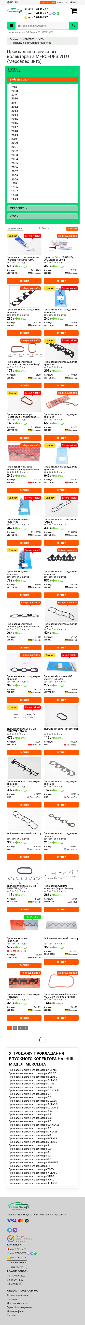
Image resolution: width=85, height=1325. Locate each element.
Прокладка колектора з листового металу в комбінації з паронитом (23, 363)
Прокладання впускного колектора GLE (30, 1121)
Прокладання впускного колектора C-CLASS (33, 1080)
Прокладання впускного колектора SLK (30, 1152)
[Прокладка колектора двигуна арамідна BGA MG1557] (24, 768)
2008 (14, 175)
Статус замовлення (17, 1295)
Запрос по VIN (48, 2)
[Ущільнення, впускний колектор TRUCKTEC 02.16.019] (61, 925)
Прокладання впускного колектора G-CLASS (33, 1104)
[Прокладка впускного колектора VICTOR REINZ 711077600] (24, 558)
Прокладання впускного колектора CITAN (31, 1083)
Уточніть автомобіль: (15, 70)
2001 (14, 146)
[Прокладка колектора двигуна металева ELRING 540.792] (24, 981)
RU (16, 2)
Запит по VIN (17, 1267)
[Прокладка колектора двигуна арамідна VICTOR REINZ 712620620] (61, 453)
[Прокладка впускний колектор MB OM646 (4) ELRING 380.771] (61, 981)
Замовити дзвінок (17, 1262)
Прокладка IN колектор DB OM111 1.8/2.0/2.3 (58, 677)
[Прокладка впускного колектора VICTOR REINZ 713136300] (24, 506)
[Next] (25, 1028)
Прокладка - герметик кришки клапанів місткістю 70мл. (23, 258)
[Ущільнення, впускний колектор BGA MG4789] (24, 820)
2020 (14, 91)
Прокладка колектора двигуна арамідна (23, 310)
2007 (14, 171)
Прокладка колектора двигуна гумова (60, 520)
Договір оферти (15, 1311)
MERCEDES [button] (18, 208)
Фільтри (72, 229)
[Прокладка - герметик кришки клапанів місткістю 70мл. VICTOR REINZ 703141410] (24, 244)
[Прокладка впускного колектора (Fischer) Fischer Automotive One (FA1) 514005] (61, 872)
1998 (14, 195)
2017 (14, 127)
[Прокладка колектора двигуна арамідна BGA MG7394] (61, 768)
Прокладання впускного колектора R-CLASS (33, 1138)
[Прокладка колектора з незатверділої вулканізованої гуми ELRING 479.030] (24, 610)
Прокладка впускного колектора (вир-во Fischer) (58, 887)
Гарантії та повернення (19, 1307)
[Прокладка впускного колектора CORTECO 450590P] (24, 925)
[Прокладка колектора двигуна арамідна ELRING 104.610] (24, 663)
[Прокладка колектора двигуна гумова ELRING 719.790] (61, 610)
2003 (14, 155)
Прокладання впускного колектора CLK (30, 1094)
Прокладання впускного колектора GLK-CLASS (34, 1124)
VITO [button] (14, 216)
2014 (14, 114)
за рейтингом (15, 229)
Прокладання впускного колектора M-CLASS (33, 1131)
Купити (24, 281)
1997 (14, 191)
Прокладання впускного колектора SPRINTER (33, 1162)
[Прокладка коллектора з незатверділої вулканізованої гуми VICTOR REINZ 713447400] (24, 401)
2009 (14, 179)
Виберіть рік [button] (19, 79)
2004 (14, 159)
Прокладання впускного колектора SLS (30, 1159)
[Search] (73, 26)
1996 (14, 187)
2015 (14, 119)
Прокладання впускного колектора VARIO (31, 1176)
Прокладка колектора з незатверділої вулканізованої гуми (23, 467)
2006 (14, 167)
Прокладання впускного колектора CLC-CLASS (34, 1090)
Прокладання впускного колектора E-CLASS (33, 1100)
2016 (14, 123)
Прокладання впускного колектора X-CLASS (33, 1183)
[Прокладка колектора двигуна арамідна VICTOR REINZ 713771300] (61, 348)
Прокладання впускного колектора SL (29, 1145)
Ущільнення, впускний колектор (61, 728)
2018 (14, 131)
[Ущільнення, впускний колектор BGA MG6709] (61, 715)
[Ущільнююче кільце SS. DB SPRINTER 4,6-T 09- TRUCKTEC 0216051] (24, 872)
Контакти (62, 2)
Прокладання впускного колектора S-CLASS (33, 1142)
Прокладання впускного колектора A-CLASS (33, 1070)
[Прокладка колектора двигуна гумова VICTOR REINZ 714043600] (61, 506)
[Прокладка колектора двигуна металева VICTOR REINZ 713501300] (61, 296)
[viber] (15, 1230)
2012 (14, 106)
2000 (14, 142)
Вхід (73, 2)
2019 (14, 135)
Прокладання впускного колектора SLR (30, 1155)
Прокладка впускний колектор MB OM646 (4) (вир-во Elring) (60, 995)
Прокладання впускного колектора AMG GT (32, 1073)
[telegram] (9, 1230)
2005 (14, 163)
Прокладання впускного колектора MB (30, 1135)
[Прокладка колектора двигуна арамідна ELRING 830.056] (24, 296)
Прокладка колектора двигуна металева (60, 310)
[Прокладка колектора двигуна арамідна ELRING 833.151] (61, 401)
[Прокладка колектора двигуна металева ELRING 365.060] (61, 558)
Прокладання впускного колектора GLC (30, 1118)
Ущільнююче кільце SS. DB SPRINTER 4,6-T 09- (21, 887)
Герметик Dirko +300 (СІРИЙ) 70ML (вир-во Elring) (59, 258)
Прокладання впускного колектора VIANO (31, 1179)
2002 (14, 151)
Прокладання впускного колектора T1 (29, 1166)
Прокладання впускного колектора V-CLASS (33, 1172)
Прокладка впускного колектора (18, 520)
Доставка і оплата (17, 1303)
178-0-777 (36, 8)
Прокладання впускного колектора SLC (30, 1148)
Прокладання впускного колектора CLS (30, 1097)
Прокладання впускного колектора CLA (30, 1087)
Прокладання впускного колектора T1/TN (31, 1169)
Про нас (11, 1315)
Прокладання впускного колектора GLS (30, 1128)
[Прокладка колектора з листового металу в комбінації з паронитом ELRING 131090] (24, 348)
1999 (14, 199)
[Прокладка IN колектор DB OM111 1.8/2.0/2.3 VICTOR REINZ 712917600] (61, 663)
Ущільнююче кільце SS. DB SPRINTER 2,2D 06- (21, 730)
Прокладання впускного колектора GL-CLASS (33, 1107)
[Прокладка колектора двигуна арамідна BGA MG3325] (61, 820)
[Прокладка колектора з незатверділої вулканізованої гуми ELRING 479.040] (24, 453)
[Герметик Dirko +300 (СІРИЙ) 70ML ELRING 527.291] (61, 244)
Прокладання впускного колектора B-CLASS (33, 1076)
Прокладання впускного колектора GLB (30, 1114)
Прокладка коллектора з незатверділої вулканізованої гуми (23, 415)
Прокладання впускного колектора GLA (30, 1111)
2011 (14, 102)
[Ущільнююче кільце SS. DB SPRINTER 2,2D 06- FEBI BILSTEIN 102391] (24, 715)
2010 (14, 98)
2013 (14, 110)
